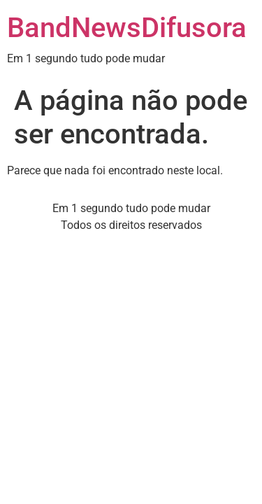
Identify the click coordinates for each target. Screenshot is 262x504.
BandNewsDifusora (127, 27)
